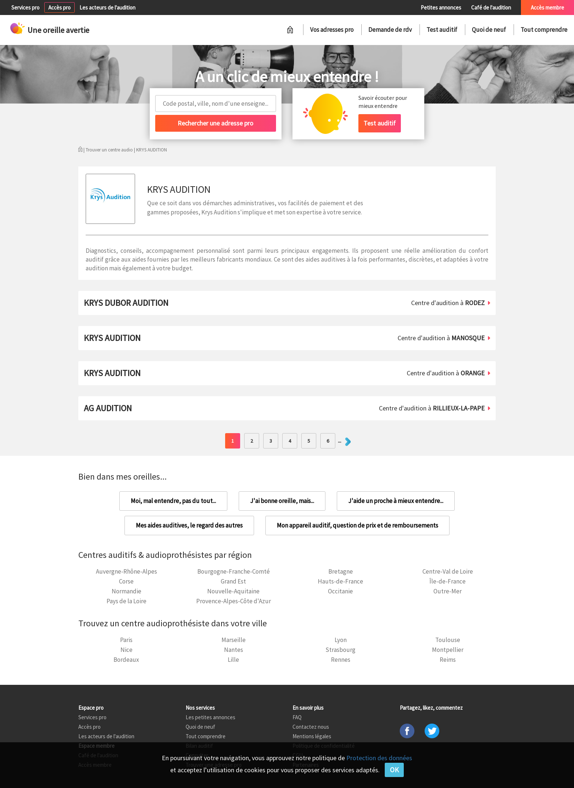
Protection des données (379, 758)
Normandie (126, 591)
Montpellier (447, 650)
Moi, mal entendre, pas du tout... (173, 501)
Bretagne (340, 571)
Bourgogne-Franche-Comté (233, 571)
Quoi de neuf (489, 30)
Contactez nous (310, 726)
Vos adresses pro (332, 30)
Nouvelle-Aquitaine (233, 591)
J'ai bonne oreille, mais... (282, 501)
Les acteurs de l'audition (107, 7)
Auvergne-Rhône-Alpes (126, 571)
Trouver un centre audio (109, 150)
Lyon (341, 640)
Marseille (233, 640)
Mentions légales (311, 736)
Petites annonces (441, 7)
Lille (233, 660)
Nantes (233, 650)
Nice (126, 650)
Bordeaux (126, 660)
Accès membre (547, 7)
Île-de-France (447, 581)
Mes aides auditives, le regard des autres (189, 525)
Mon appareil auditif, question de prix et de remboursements (357, 525)
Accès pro (59, 7)
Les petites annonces (210, 717)
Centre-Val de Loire (447, 571)
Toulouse (447, 640)
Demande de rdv (390, 30)
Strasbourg (340, 650)
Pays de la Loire (126, 601)
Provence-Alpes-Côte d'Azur (233, 601)
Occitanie (340, 591)
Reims (448, 660)
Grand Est (233, 581)
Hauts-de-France (340, 581)
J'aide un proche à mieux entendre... (395, 501)
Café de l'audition (491, 7)
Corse (126, 581)
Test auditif (441, 30)
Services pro (25, 7)
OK (394, 769)
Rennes (340, 660)
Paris (126, 640)
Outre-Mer (447, 591)
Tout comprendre (544, 30)
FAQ (297, 717)
